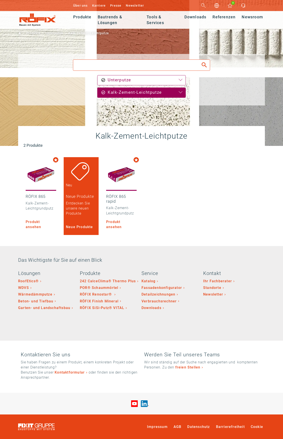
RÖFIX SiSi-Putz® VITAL (102, 308)
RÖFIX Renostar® (96, 294)
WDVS (23, 288)
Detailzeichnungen (158, 294)
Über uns (80, 5)
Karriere (99, 5)
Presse (115, 5)
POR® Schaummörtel (99, 288)
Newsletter (135, 5)
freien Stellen (188, 367)
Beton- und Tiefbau (36, 301)
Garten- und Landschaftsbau (44, 308)
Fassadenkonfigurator (162, 288)
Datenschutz (198, 427)
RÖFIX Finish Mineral (99, 301)
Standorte (212, 288)
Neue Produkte (79, 227)
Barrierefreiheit (230, 427)
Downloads (151, 308)
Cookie (257, 427)
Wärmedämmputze (35, 294)
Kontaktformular (70, 372)
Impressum (157, 427)
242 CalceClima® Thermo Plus (108, 281)
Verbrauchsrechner (159, 301)
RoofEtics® (28, 281)
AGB (178, 427)
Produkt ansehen (33, 224)
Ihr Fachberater (217, 281)
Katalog (148, 281)
